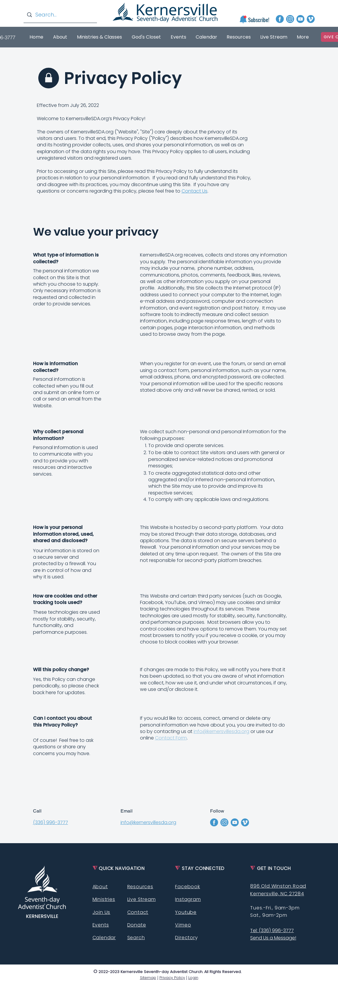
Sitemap (148, 977)
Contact (138, 912)
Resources (140, 886)
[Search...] (60, 15)
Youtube (186, 912)
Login (193, 977)
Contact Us (194, 191)
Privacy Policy (172, 977)
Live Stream (141, 899)
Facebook (187, 886)
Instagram (188, 899)
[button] (243, 19)
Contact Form (171, 737)
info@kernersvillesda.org (221, 731)
